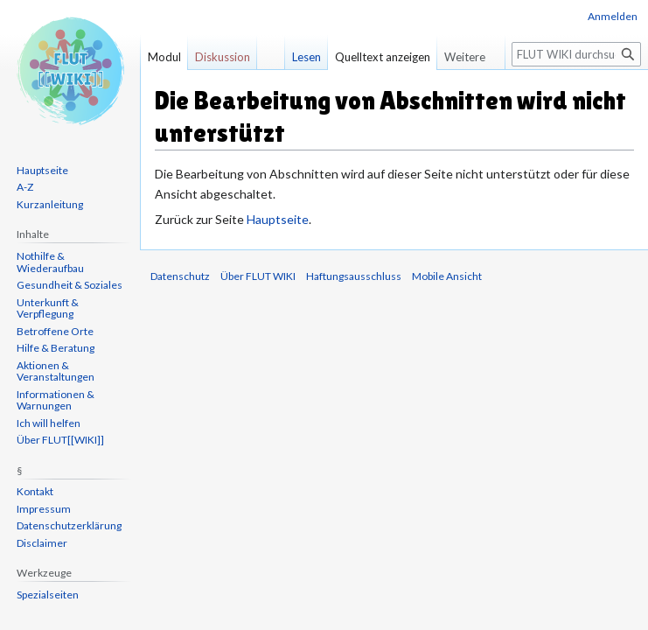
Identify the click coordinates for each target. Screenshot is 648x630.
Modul (164, 57)
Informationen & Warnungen (55, 400)
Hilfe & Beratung (55, 347)
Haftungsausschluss (353, 276)
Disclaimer (42, 543)
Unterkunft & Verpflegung (48, 308)
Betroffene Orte (55, 331)
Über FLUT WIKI (258, 276)
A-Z (25, 186)
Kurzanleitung (50, 204)
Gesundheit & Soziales (69, 284)
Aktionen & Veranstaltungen (55, 371)
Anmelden (613, 16)
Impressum (44, 508)
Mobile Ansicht (447, 276)
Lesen (306, 57)
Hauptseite (278, 219)
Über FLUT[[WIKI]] (60, 439)
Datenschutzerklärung (69, 525)
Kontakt (35, 491)
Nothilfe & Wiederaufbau (50, 262)
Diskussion (222, 57)
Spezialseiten (48, 594)
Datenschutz (180, 276)
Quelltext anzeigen (382, 57)
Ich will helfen (48, 423)
